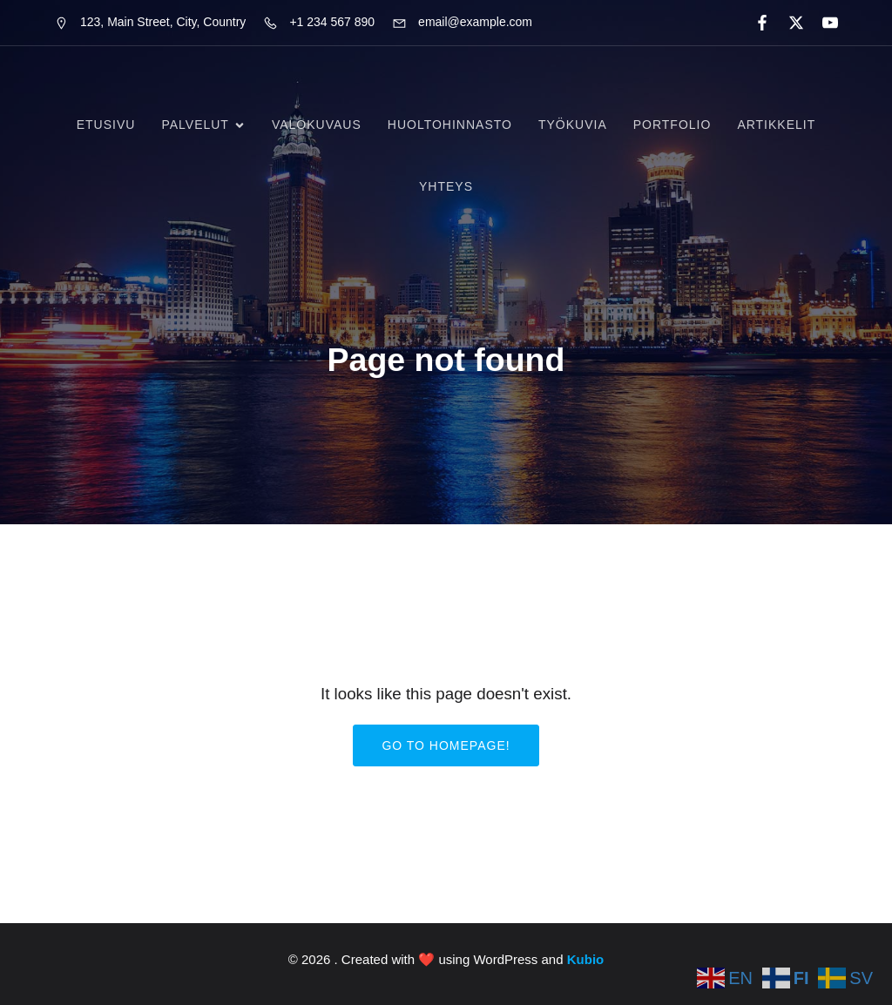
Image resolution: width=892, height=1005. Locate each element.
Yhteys (446, 186)
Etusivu (106, 125)
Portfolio (672, 125)
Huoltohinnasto (450, 125)
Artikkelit (776, 125)
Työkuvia (572, 125)
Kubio (586, 959)
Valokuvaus (317, 125)
